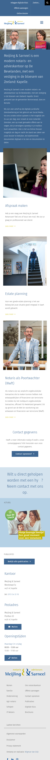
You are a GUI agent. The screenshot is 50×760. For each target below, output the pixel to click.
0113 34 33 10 (13, 588)
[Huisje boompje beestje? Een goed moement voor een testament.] (25, 502)
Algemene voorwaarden (16, 727)
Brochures (29, 706)
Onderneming (12, 690)
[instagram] (17, 753)
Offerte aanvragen (32, 684)
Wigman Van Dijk (32, 746)
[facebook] (8, 753)
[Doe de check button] (14, 537)
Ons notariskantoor (33, 679)
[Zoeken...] (38, 2)
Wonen (9, 679)
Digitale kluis (30, 701)
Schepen (10, 701)
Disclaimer (11, 734)
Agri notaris (11, 695)
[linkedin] (12, 753)
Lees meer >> (10, 226)
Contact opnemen (32, 690)
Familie (9, 684)
